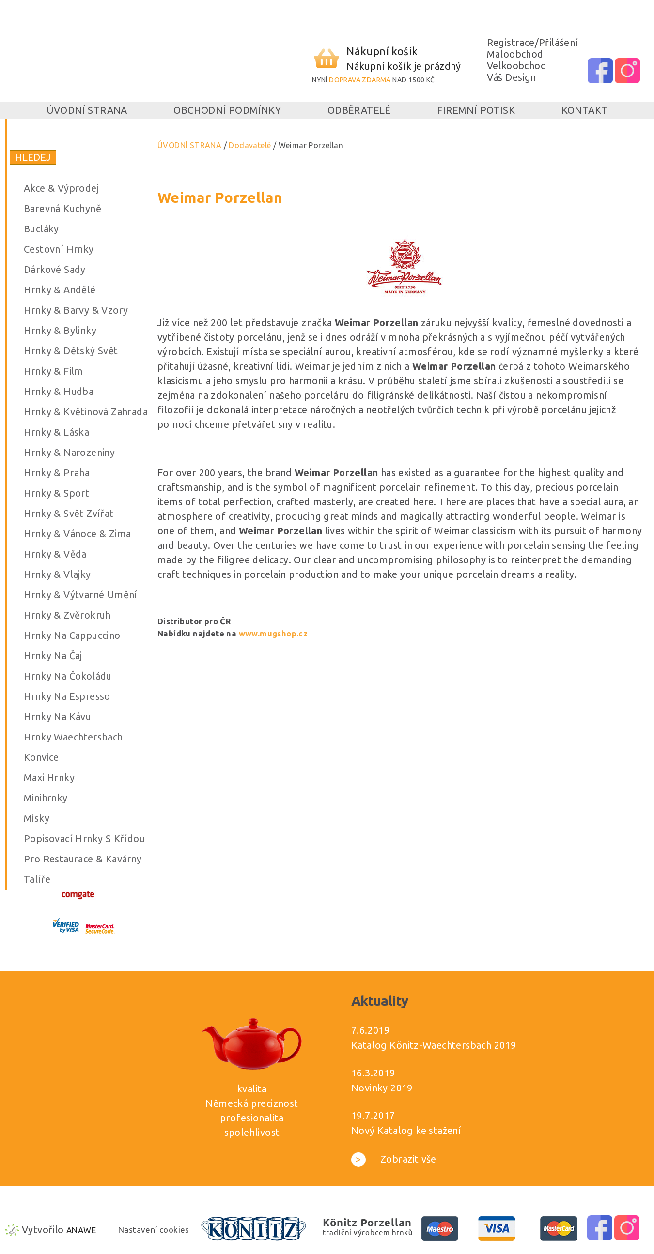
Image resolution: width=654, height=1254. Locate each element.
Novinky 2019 (382, 1087)
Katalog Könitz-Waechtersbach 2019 (433, 1045)
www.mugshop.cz (273, 633)
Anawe (81, 1230)
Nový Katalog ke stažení (406, 1130)
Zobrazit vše (393, 1158)
